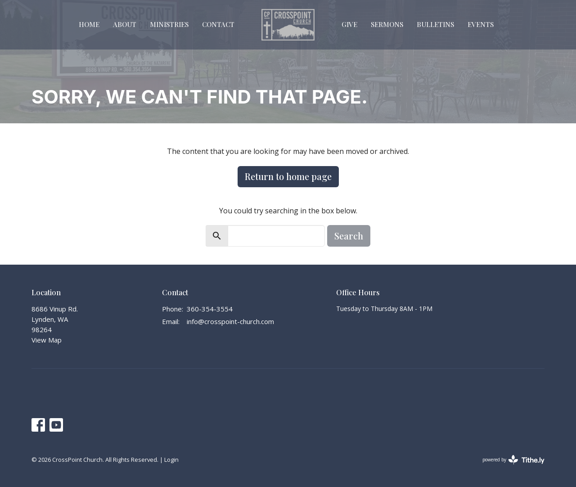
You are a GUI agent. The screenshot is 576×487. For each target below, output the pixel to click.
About (124, 24)
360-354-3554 (210, 308)
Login (171, 459)
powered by (513, 460)
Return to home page (288, 176)
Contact (218, 24)
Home (89, 24)
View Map (47, 339)
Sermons (387, 24)
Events (481, 24)
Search (348, 236)
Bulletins (435, 24)
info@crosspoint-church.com (230, 321)
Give (349, 24)
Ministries (169, 24)
